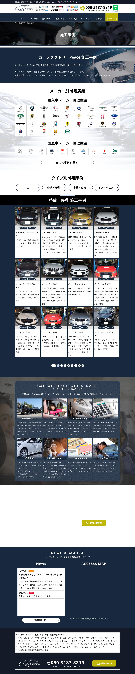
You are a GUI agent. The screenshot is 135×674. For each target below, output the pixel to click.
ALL (27, 187)
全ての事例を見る (67, 162)
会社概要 (99, 19)
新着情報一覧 (40, 620)
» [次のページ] (79, 365)
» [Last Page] (82, 365)
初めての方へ (47, 19)
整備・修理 (60, 19)
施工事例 (34, 19)
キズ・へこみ (86, 19)
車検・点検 (73, 19)
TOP (21, 19)
